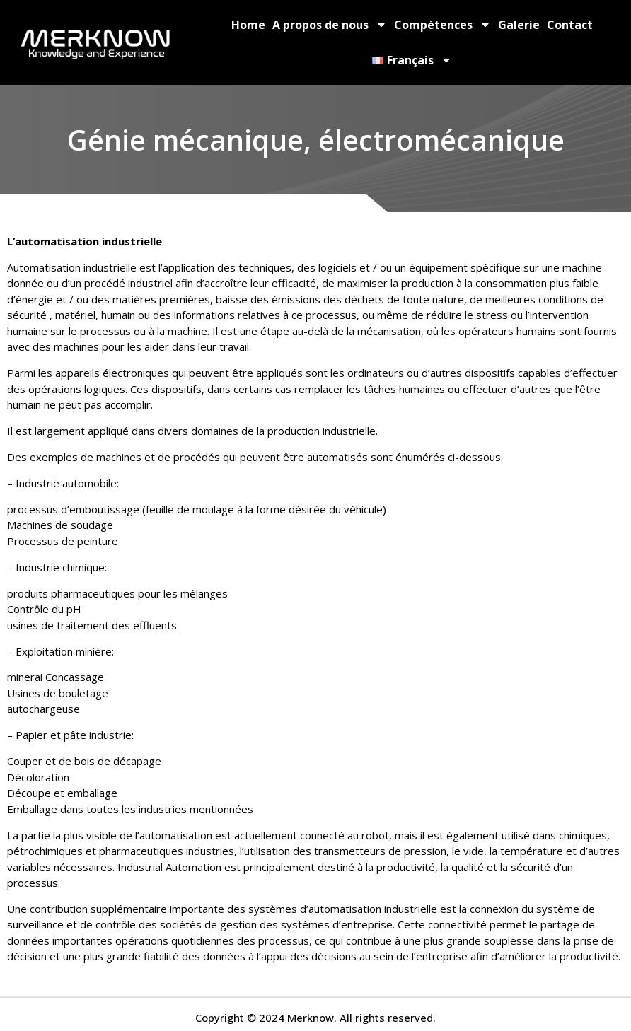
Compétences (442, 24)
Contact (570, 25)
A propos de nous (329, 24)
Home (248, 25)
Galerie (519, 25)
